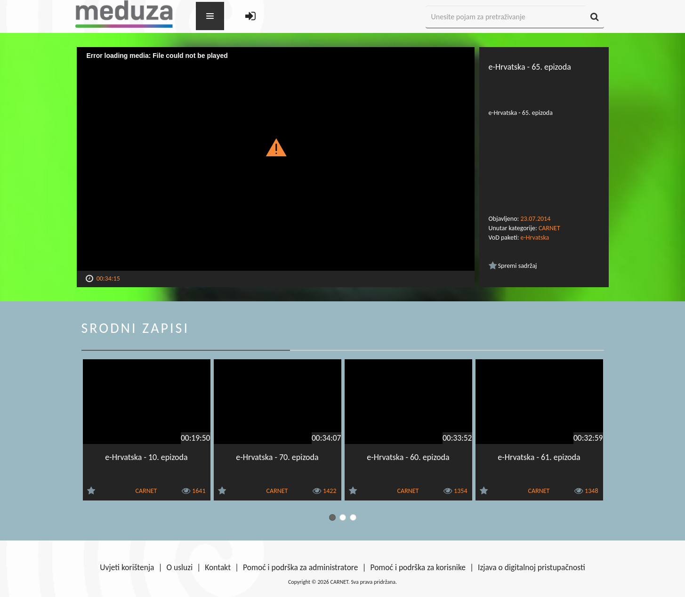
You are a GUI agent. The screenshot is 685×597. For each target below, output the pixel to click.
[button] (276, 147)
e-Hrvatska (535, 238)
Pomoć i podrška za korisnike (418, 567)
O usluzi (180, 567)
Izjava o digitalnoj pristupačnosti (531, 567)
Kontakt (218, 567)
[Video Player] (276, 159)
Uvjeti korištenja (127, 567)
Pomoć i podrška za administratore (300, 567)
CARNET (549, 228)
